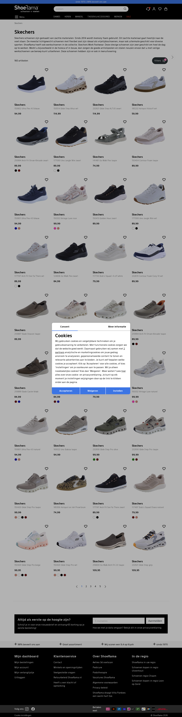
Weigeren (92, 390)
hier (123, 370)
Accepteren (65, 390)
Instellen (118, 390)
